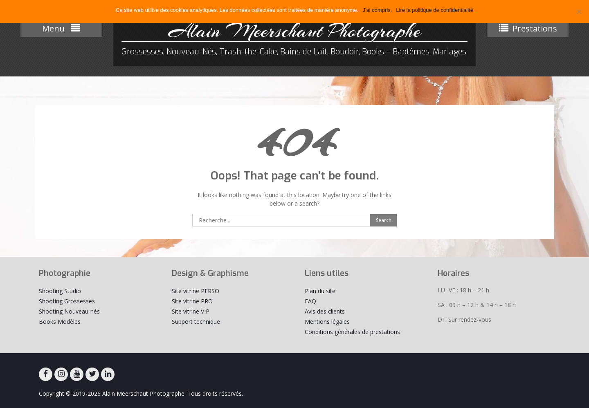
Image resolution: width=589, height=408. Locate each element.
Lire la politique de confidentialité (434, 10)
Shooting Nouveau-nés (69, 311)
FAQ (310, 301)
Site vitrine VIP (190, 311)
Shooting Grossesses (67, 301)
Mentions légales (327, 321)
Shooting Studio (60, 291)
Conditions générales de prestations (352, 332)
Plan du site (320, 291)
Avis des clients (325, 311)
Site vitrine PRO (192, 301)
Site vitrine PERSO (195, 291)
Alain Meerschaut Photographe (294, 31)
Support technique (196, 321)
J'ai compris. (377, 10)
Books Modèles (60, 321)
